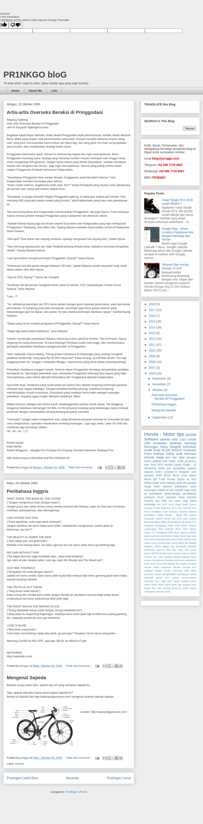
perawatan (179, 468)
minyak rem (189, 567)
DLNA (157, 508)
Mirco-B (166, 522)
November (159, 384)
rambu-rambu (189, 577)
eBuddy (192, 546)
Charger (148, 508)
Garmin (183, 511)
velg (185, 500)
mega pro (163, 457)
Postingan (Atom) (76, 791)
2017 (152, 310)
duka (179, 482)
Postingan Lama (119, 778)
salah (147, 584)
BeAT (176, 475)
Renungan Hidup (156, 446)
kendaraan (190, 560)
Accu (171, 504)
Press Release (154, 453)
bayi (194, 536)
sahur (193, 581)
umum (193, 588)
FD (189, 508)
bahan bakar (151, 482)
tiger (147, 464)
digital (166, 546)
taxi (157, 500)
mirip (193, 490)
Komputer (189, 450)
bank (163, 482)
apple (147, 536)
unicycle (159, 591)
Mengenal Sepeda (26, 677)
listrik (161, 468)
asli (157, 536)
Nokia (147, 461)
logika (184, 563)
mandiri (178, 490)
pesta (193, 574)
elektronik (149, 550)
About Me (35, 90)
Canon (192, 504)
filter (168, 550)
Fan (194, 508)
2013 (152, 333)
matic (156, 567)
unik (193, 471)
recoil (160, 497)
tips (180, 434)
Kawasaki (149, 518)
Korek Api (169, 518)
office (193, 570)
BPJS (167, 475)
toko (164, 500)
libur (178, 563)
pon (167, 577)
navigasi (148, 570)
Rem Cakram (166, 529)
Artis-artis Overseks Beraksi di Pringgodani (55, 112)
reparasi (171, 497)
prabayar (149, 497)
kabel (172, 461)
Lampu (178, 464)
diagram (148, 546)
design (192, 543)
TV (153, 532)
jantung (177, 557)
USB (170, 532)
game (147, 553)
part (169, 468)
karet (193, 557)
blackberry (150, 468)
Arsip (157, 450)
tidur (159, 588)
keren (147, 563)
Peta (177, 525)
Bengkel (191, 457)
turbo (185, 588)
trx (180, 588)
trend (174, 588)
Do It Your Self (179, 508)
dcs (186, 543)
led (171, 490)
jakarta (168, 557)
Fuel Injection (170, 511)
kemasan (179, 560)
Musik (147, 479)
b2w (193, 479)
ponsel (191, 435)
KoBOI (159, 518)
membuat (166, 567)
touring (166, 588)
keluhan (169, 560)
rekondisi (149, 581)
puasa (176, 577)
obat (186, 570)
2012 (152, 338)
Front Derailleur (152, 511)
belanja (171, 482)
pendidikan (155, 493)
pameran (149, 574)
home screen (174, 553)
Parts (170, 525)
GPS (160, 464)
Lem (185, 518)
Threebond (161, 532)
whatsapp (150, 504)
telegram (184, 471)
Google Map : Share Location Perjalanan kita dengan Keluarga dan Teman (177, 234)
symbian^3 (170, 471)
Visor (176, 532)
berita (152, 539)
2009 (152, 356)
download (181, 546)
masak (147, 567)
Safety (170, 453)
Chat (184, 475)
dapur (181, 543)
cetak (147, 543)
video (193, 500)
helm (157, 486)
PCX (193, 522)
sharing (148, 500)
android (192, 532)
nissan (167, 570)
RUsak (171, 479)
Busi (153, 464)
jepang (186, 557)
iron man (158, 557)
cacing (187, 539)
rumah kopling (181, 581)
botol (173, 539)
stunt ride (176, 584)
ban (165, 461)
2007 (152, 367)
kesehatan (160, 443)
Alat (174, 457)
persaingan (183, 574)
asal (153, 536)
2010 (152, 350)
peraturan (190, 461)
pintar (159, 577)
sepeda (19, 763)
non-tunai (177, 570)
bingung (160, 539)
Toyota (181, 479)
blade (167, 539)
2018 (152, 304)
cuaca (174, 543)
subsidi (186, 584)
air (188, 479)
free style (177, 550)
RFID (184, 525)
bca (146, 539)
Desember (159, 378)
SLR (185, 529)
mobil (180, 461)
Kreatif (168, 464)
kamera (167, 486)
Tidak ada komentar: (81, 467)
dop (172, 546)
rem (157, 581)
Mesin (192, 475)
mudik (148, 450)
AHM (159, 475)
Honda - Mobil (173, 515)
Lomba (192, 518)
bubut (180, 539)
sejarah (192, 468)
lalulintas (175, 443)
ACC (164, 504)
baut (189, 536)
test (154, 588)
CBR (147, 443)
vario (177, 500)
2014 (152, 327)
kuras (160, 563)
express (160, 550)
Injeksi (192, 515)
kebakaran (181, 486)
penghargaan (169, 574)
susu (193, 584)
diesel (158, 546)
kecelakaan (158, 560)
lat (167, 490)
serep (154, 584)
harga (147, 486)
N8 (183, 522)
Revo (178, 529)
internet (149, 457)
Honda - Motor (159, 434)
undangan (149, 591)
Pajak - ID (189, 464)
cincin (154, 543)
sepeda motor (153, 471)
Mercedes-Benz (152, 522)
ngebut (158, 570)
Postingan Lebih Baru (22, 778)
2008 (152, 361)
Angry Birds (181, 504)
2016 (152, 315)
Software (151, 439)
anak (179, 453)
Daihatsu (165, 508)
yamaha (149, 475)
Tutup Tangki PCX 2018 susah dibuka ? (177, 201)
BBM (182, 457)
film (185, 482)
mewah (177, 567)
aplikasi (157, 461)
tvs (170, 500)
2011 (152, 344)
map (186, 490)
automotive (166, 536)
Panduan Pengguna (155, 525)
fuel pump (190, 550)
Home (15, 90)
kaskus (148, 560)
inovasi (148, 557)
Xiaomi (183, 532)
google (192, 482)
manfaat (192, 563)
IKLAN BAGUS (172, 450)
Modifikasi (175, 522)
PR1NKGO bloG (35, 74)
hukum (185, 553)
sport (167, 584)
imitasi (192, 553)
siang (161, 584)
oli (145, 493)
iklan (175, 439)
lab (165, 563)
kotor (153, 563)
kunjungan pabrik (154, 490)
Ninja (188, 522)
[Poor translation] (15, 25)
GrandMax (149, 515)
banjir (183, 536)
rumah (192, 439)
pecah (158, 574)
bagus (176, 536)
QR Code (159, 479)
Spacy (193, 529)
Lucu (183, 439)
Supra (147, 532)
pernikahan (189, 493)
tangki (147, 588)
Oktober (158, 390)
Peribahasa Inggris (27, 491)
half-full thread (158, 553)
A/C (159, 504)
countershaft (163, 543)
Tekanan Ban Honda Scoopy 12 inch (175, 266)
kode (193, 486)
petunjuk (148, 577)
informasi (190, 453)
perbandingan (173, 493)
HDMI (160, 515)
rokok (181, 497)
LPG (179, 518)
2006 (152, 373)
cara (194, 539)
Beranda (72, 778)
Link (54, 90)
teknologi (190, 443)
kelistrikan (189, 446)
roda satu (166, 581)
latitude (171, 563)
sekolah (191, 497)
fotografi (175, 446)
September (159, 417)
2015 (152, 321)
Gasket (192, 511)
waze (167, 591)
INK (186, 515)
